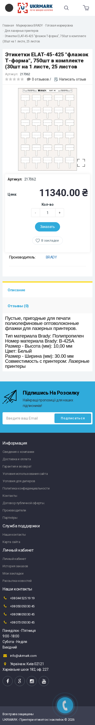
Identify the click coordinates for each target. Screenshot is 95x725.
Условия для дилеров (19, 481)
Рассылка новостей (17, 581)
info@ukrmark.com (19, 655)
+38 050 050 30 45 (18, 606)
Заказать (47, 227)
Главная (8, 25)
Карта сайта (11, 542)
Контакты (10, 496)
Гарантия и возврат (17, 466)
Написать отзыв (72, 79)
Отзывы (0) (18, 306)
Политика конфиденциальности (26, 488)
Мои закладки (13, 573)
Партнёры (10, 518)
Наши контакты (14, 534)
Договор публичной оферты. (24, 503)
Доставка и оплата (17, 459)
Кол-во (48, 204)
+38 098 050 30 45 (18, 614)
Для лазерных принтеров (22, 31)
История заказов (15, 566)
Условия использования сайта (25, 474)
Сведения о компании (18, 452)
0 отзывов (40, 79)
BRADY (51, 257)
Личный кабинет (14, 559)
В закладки (50, 240)
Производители (14, 510)
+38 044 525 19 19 (18, 598)
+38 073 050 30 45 (18, 622)
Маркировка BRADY (29, 25)
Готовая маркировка (59, 25)
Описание (16, 290)
